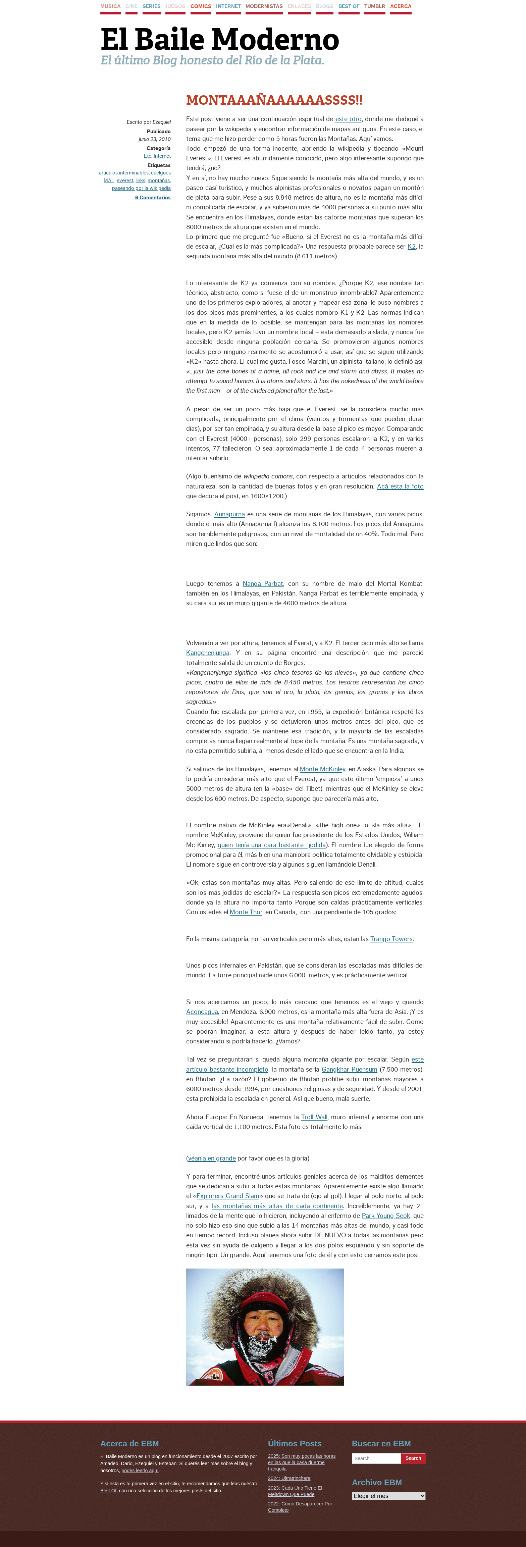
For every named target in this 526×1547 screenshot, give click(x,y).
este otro (348, 119)
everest (125, 180)
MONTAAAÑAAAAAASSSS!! (274, 100)
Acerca (401, 6)
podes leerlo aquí (139, 1470)
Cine (131, 6)
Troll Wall (314, 1117)
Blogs (324, 6)
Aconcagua (202, 1012)
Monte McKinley (322, 769)
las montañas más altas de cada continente (277, 1206)
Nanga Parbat (263, 583)
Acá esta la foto (400, 486)
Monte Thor (246, 912)
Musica (110, 6)
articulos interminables (124, 172)
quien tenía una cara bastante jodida (272, 845)
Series (152, 6)
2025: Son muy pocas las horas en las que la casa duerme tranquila (302, 1462)
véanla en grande (212, 1158)
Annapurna (229, 514)
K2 (412, 246)
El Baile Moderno (219, 39)
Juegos (175, 6)
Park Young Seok (386, 1216)
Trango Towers (391, 939)
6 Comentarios (153, 197)
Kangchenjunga (207, 653)
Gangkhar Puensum (349, 1069)
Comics (201, 6)
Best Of (349, 6)
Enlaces (299, 6)
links (140, 180)
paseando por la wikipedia (141, 188)
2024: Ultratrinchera (289, 1478)
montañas (159, 180)
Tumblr (374, 6)
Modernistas (264, 6)
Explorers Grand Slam (228, 1196)
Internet (228, 6)
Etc (147, 156)
